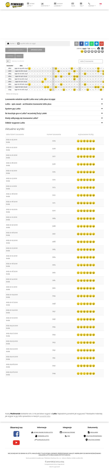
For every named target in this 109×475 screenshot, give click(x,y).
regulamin (92, 432)
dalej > (19, 56)
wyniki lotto (30, 5)
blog (73, 5)
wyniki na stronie (67, 432)
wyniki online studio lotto (42, 432)
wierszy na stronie (15, 61)
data (21, 65)
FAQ (81, 5)
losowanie (10, 65)
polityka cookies (92, 439)
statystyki (45, 5)
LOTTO (15, 50)
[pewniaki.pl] (14, 3)
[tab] (54, 99)
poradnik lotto (45, 416)
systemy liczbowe (58, 5)
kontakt (91, 5)
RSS (67, 436)
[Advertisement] (54, 24)
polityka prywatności (92, 436)
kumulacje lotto (41, 439)
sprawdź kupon (36, 50)
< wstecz (10, 56)
